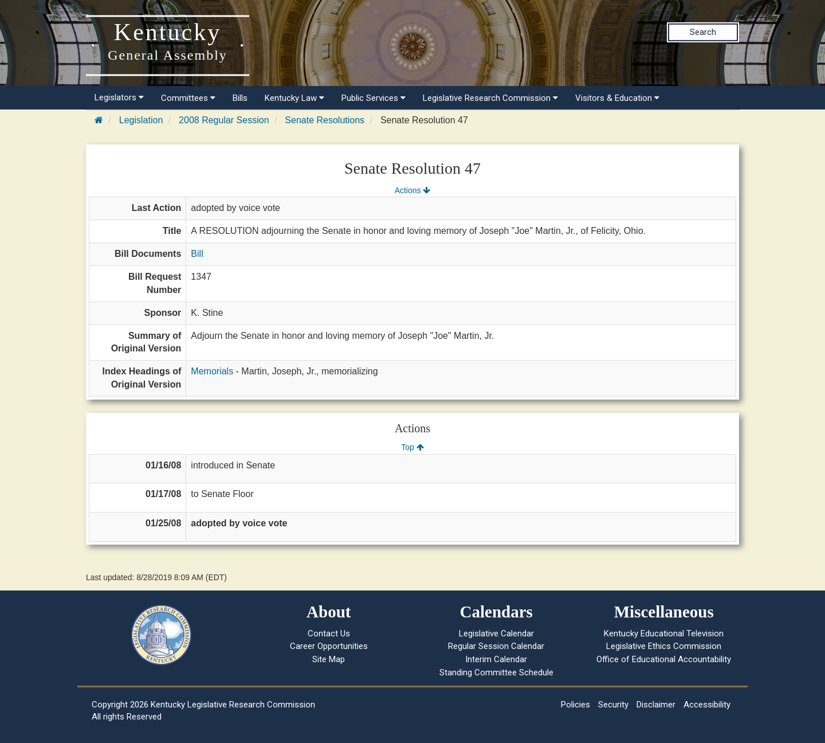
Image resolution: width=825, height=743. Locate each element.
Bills (240, 98)
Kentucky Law (294, 98)
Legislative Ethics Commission (663, 646)
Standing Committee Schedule (496, 672)
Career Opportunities (329, 646)
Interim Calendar (496, 659)
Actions (412, 190)
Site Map (328, 659)
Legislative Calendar (496, 633)
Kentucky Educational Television (664, 633)
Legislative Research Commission (490, 98)
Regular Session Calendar (496, 646)
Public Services (373, 98)
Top (412, 447)
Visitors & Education (617, 98)
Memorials (212, 371)
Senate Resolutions (324, 120)
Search (703, 32)
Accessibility (706, 704)
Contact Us (329, 633)
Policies (575, 704)
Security (613, 704)
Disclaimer (656, 704)
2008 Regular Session (224, 120)
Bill (197, 254)
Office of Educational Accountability (663, 659)
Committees (188, 98)
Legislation (141, 120)
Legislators (119, 97)
